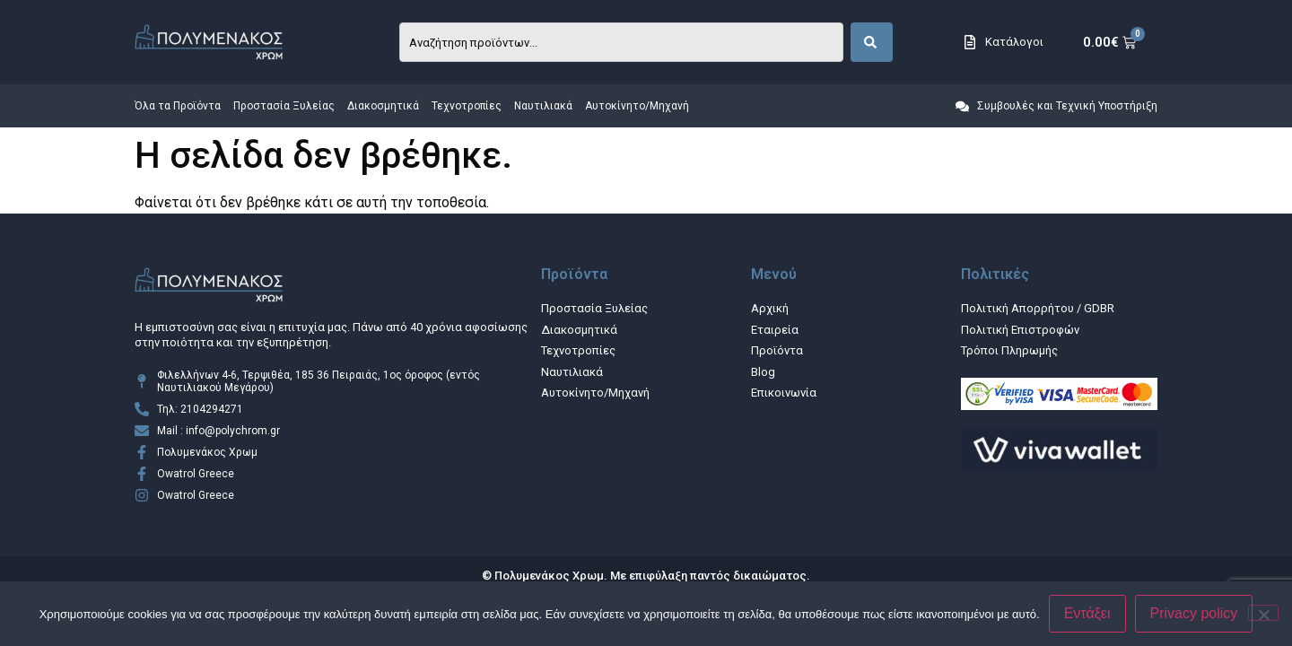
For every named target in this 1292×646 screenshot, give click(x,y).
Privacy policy (1194, 613)
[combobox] (621, 42)
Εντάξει (1087, 613)
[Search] (872, 42)
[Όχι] (1263, 613)
